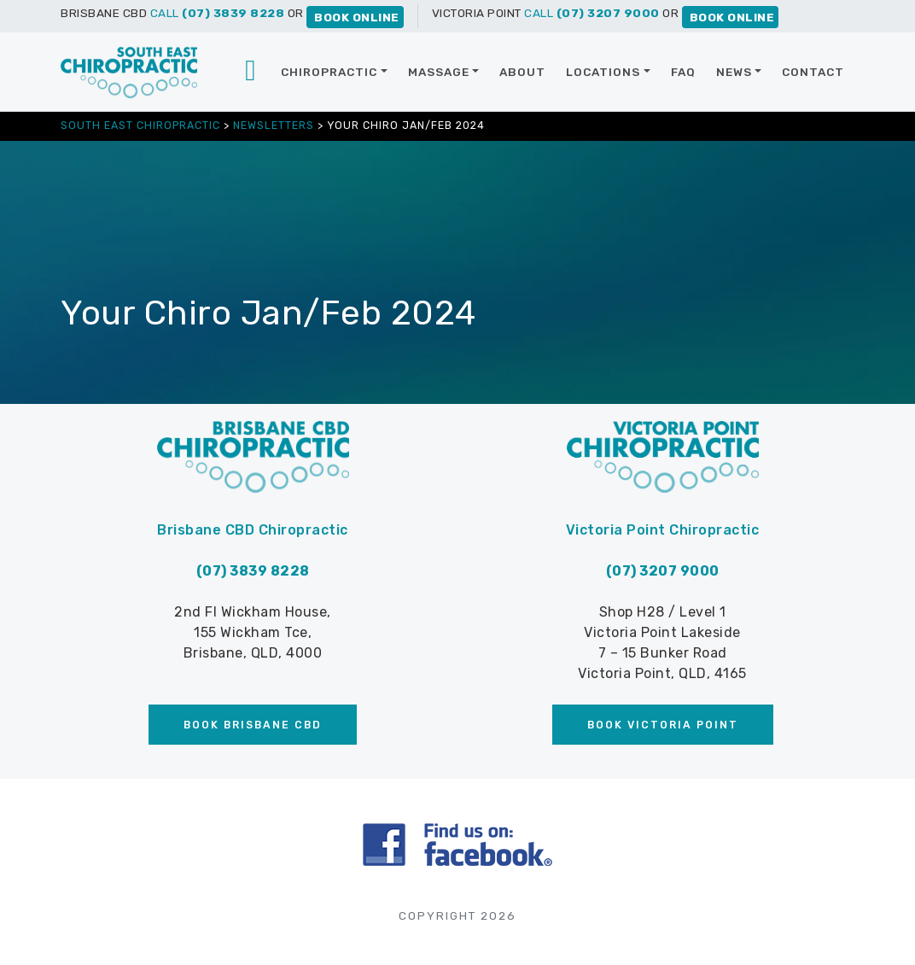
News (734, 72)
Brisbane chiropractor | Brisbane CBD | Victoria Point (251, 72)
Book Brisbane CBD (253, 724)
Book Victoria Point (662, 724)
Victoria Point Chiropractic (663, 530)
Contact (813, 72)
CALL (217, 13)
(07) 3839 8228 (253, 571)
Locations (603, 72)
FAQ (683, 72)
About (522, 72)
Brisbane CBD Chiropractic (252, 530)
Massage (438, 72)
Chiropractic (329, 72)
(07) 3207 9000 (663, 571)
